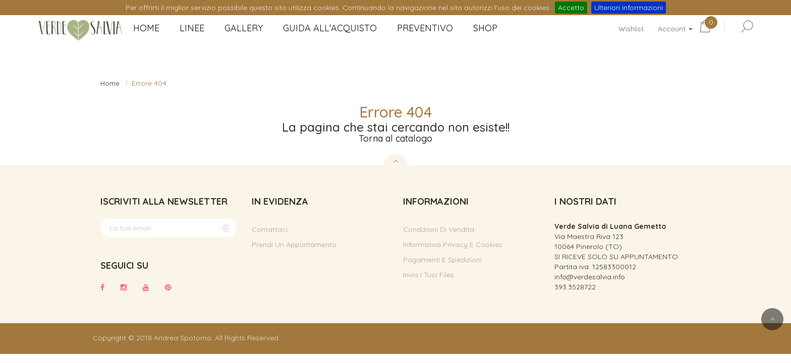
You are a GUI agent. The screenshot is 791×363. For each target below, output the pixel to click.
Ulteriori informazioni (628, 7)
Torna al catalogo (395, 138)
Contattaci (270, 229)
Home (110, 83)
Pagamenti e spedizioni (442, 259)
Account (675, 28)
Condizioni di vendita (438, 229)
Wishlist (631, 28)
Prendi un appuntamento (294, 244)
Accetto (571, 7)
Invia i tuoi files (428, 274)
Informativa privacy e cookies (452, 244)
